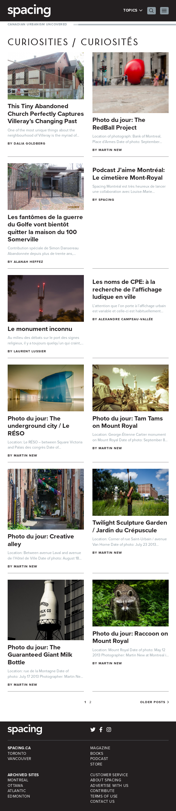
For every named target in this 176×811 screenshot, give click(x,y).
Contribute (102, 791)
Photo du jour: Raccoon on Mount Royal (130, 637)
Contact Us (102, 801)
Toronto (17, 753)
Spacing (106, 199)
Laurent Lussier (30, 351)
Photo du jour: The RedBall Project (118, 123)
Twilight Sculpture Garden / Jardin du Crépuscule (129, 526)
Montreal (18, 780)
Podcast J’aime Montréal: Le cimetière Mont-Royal (128, 173)
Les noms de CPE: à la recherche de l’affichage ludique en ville (127, 289)
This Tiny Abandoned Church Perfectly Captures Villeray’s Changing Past (46, 113)
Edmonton (19, 796)
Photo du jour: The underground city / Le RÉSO (38, 425)
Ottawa (15, 785)
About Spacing (106, 780)
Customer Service (109, 775)
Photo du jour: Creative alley (41, 540)
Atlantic (17, 791)
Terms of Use (104, 796)
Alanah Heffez (28, 261)
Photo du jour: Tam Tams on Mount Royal (127, 422)
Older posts (152, 702)
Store (96, 764)
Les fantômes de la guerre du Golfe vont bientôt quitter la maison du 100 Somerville (45, 228)
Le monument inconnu (40, 328)
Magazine (100, 748)
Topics (133, 10)
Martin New (110, 150)
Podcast (99, 758)
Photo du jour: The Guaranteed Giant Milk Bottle (40, 654)
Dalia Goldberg (30, 143)
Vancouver (20, 758)
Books (96, 753)
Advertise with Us (109, 785)
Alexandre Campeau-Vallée (126, 319)
